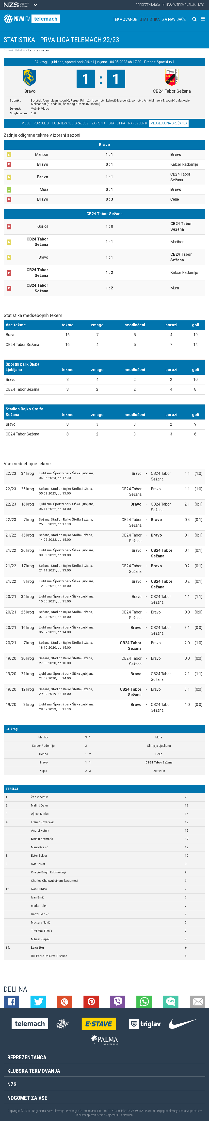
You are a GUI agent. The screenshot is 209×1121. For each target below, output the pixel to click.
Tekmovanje (125, 19)
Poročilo (41, 123)
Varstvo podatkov (191, 1111)
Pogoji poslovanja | (168, 1111)
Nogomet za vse (27, 1098)
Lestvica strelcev (38, 50)
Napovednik (137, 123)
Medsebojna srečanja (168, 123)
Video (26, 123)
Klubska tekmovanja (179, 5)
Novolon (128, 1115)
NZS (201, 5)
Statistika (150, 19)
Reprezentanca (148, 5)
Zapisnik (98, 123)
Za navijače (174, 19)
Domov (8, 50)
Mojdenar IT (112, 1115)
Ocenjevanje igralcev (70, 123)
